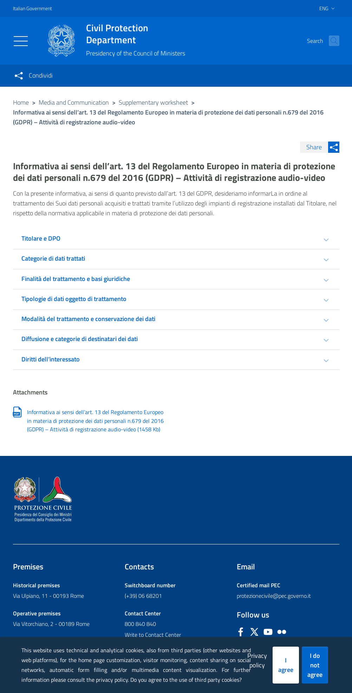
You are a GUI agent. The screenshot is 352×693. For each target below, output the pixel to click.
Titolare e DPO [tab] (40, 238)
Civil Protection (135, 34)
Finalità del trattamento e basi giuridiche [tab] (75, 278)
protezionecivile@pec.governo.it (274, 595)
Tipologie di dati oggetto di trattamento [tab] (73, 298)
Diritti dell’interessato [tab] (50, 359)
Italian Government (32, 8)
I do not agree (314, 665)
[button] (330, 40)
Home (21, 102)
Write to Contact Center (153, 634)
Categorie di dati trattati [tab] (53, 258)
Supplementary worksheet (153, 102)
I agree (285, 664)
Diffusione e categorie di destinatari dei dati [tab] (79, 339)
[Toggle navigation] (20, 41)
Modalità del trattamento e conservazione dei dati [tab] (88, 318)
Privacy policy (257, 660)
